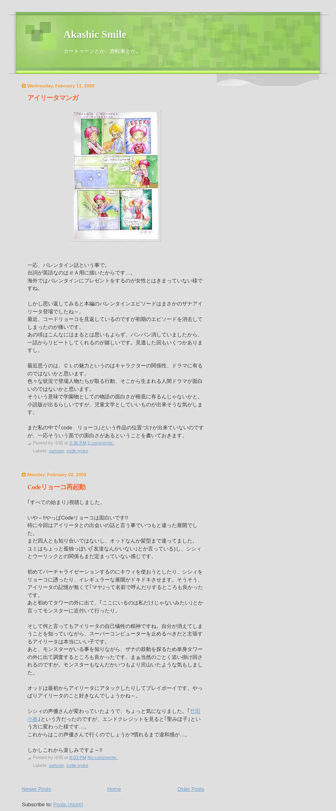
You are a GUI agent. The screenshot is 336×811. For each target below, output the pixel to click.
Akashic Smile (94, 34)
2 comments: (101, 442)
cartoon (56, 450)
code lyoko (77, 450)
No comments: (103, 757)
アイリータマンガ (52, 98)
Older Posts (190, 789)
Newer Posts (36, 789)
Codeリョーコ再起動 (56, 487)
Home (114, 789)
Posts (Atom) (68, 804)
